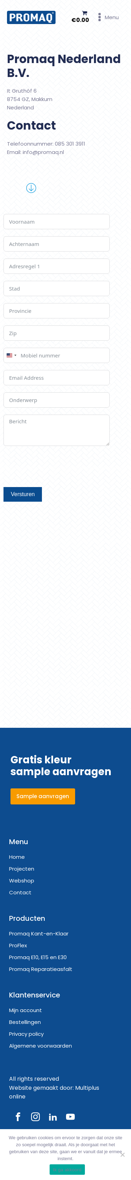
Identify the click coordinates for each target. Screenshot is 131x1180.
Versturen (23, 494)
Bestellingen (25, 1022)
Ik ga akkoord (67, 1169)
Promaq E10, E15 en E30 (38, 957)
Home (17, 857)
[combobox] (11, 355)
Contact (20, 892)
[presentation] (56, 466)
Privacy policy (26, 1034)
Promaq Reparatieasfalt (40, 969)
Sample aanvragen (42, 796)
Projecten (21, 868)
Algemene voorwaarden (40, 1045)
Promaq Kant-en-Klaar (38, 933)
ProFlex (18, 945)
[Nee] (122, 1154)
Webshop (21, 880)
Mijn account (25, 1010)
